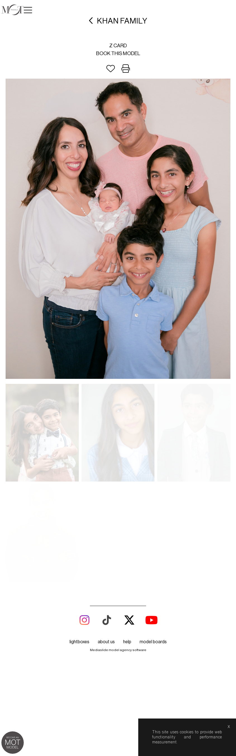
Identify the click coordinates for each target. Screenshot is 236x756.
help (127, 544)
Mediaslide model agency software (118, 552)
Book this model (118, 53)
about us (106, 544)
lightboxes (79, 544)
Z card (118, 45)
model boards (153, 544)
